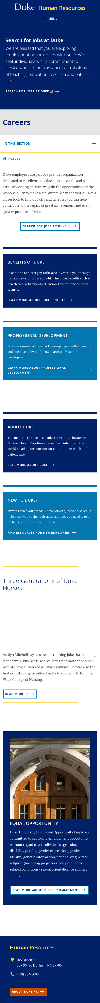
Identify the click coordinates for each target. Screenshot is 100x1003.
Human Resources (32, 947)
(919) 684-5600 (27, 974)
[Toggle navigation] (50, 143)
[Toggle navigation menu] (50, 18)
